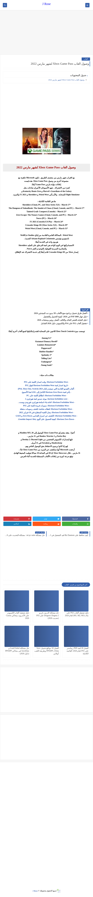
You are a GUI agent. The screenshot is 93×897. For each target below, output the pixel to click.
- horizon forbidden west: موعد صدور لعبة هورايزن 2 (46, 399)
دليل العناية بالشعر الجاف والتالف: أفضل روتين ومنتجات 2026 (62, 320)
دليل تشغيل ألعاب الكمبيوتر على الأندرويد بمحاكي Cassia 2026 (17, 615)
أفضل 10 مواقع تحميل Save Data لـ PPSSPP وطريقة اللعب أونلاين (46, 651)
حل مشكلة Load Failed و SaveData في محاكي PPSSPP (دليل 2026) (17, 651)
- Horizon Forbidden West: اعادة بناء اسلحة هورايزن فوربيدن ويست (47, 402)
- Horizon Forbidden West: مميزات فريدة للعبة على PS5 (46, 406)
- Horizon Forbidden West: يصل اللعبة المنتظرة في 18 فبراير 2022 (46, 412)
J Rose (46, 4)
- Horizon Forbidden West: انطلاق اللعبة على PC (46, 396)
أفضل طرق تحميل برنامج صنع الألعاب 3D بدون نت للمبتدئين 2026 (60, 313)
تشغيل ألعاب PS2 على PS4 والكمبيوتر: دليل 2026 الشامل (64, 323)
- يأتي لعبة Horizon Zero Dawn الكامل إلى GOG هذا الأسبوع (46, 392)
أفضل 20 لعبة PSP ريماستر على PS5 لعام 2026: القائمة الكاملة (78, 651)
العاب (86, 59)
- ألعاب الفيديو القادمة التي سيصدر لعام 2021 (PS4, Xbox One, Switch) (46, 389)
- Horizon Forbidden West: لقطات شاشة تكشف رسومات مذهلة (46, 409)
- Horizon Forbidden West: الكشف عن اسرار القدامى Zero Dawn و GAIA (46, 416)
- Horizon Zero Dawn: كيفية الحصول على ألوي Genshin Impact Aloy (46, 419)
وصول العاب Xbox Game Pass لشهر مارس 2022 (66, 80)
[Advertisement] (46, 32)
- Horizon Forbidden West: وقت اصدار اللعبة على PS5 (46, 382)
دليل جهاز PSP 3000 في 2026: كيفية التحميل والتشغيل (65, 317)
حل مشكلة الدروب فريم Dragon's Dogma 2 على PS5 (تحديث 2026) (47, 615)
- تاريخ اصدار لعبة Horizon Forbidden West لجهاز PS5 (46, 385)
